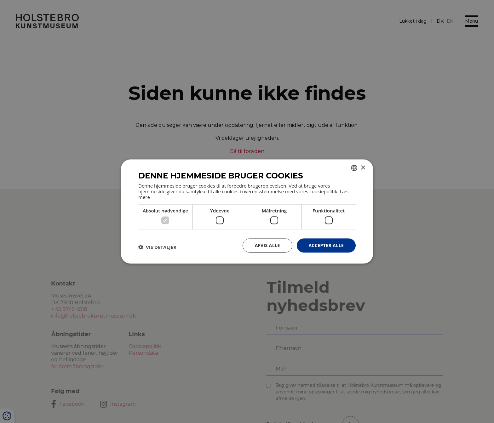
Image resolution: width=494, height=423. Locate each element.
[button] (157, 247)
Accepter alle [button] (326, 245)
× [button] (362, 167)
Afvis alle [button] (267, 245)
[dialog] (247, 211)
